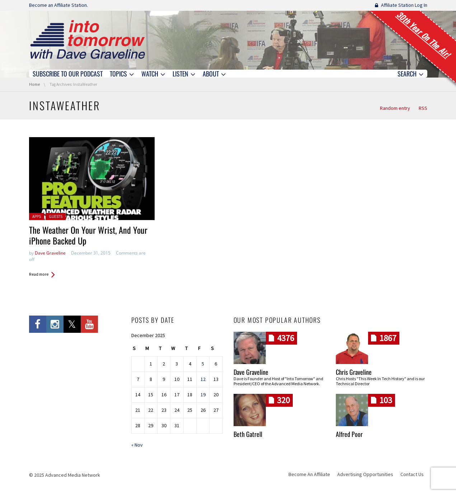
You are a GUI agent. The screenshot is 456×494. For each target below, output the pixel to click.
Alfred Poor (349, 434)
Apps (36, 216)
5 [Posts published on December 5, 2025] (203, 363)
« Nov (137, 445)
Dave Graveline (50, 253)
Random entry (395, 108)
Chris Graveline (354, 372)
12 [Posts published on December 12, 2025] (203, 379)
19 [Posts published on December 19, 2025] (203, 394)
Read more (38, 274)
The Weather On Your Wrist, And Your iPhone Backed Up (88, 235)
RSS (423, 108)
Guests (55, 216)
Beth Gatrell (248, 434)
